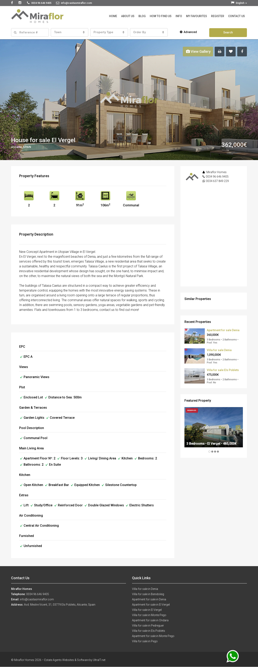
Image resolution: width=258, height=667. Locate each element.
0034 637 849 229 (217, 181)
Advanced (188, 32)
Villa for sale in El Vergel (147, 609)
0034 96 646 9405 (217, 176)
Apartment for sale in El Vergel (151, 604)
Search (228, 32)
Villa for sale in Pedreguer (148, 625)
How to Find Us (161, 16)
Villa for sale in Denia (145, 588)
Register (217, 16)
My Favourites (196, 16)
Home (113, 16)
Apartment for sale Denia (223, 330)
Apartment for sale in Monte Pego (153, 636)
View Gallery (198, 51)
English (239, 2)
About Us (127, 16)
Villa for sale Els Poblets (223, 370)
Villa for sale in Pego (145, 641)
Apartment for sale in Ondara (150, 620)
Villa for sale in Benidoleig (148, 594)
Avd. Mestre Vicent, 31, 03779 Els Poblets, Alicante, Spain (59, 604)
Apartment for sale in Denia (149, 599)
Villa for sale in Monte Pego (149, 615)
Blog (142, 16)
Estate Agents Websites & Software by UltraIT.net (74, 660)
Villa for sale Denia (219, 350)
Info (179, 16)
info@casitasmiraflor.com (37, 599)
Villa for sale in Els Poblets (148, 630)
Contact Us (236, 16)
